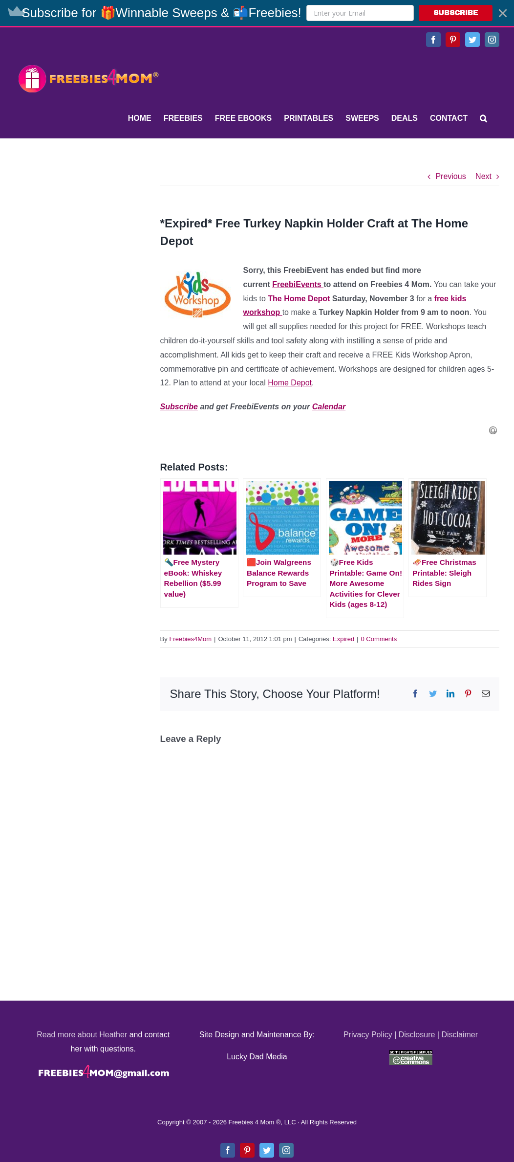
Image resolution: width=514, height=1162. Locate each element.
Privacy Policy (367, 1034)
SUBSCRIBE (455, 13)
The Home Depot (300, 298)
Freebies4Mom (190, 639)
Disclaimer (459, 1034)
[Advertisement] (88, 229)
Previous (450, 176)
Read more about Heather (82, 1034)
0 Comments (379, 639)
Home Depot (290, 383)
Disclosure (417, 1034)
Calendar (328, 406)
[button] (257, 13)
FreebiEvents (297, 284)
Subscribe (179, 406)
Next (483, 176)
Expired (343, 639)
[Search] (483, 118)
